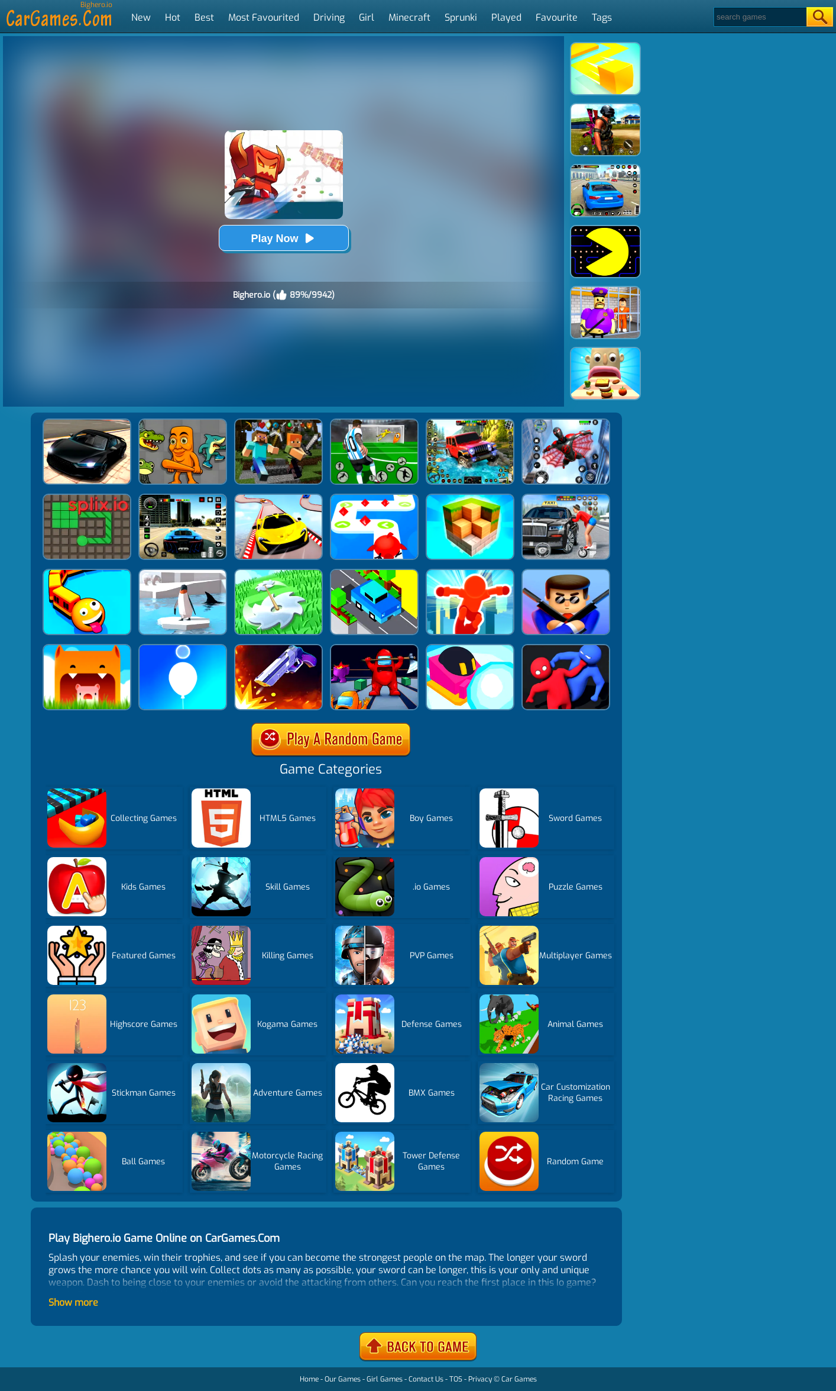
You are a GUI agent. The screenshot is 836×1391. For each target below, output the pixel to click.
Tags (602, 17)
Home (309, 1379)
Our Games (343, 1379)
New (141, 17)
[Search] (759, 17)
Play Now (283, 238)
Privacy (480, 1379)
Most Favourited (263, 17)
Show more (73, 1302)
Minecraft (409, 17)
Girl (366, 17)
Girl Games (385, 1379)
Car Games (519, 1379)
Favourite (557, 17)
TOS (455, 1379)
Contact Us (426, 1379)
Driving (329, 17)
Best (204, 17)
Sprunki (461, 17)
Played (506, 17)
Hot (172, 17)
